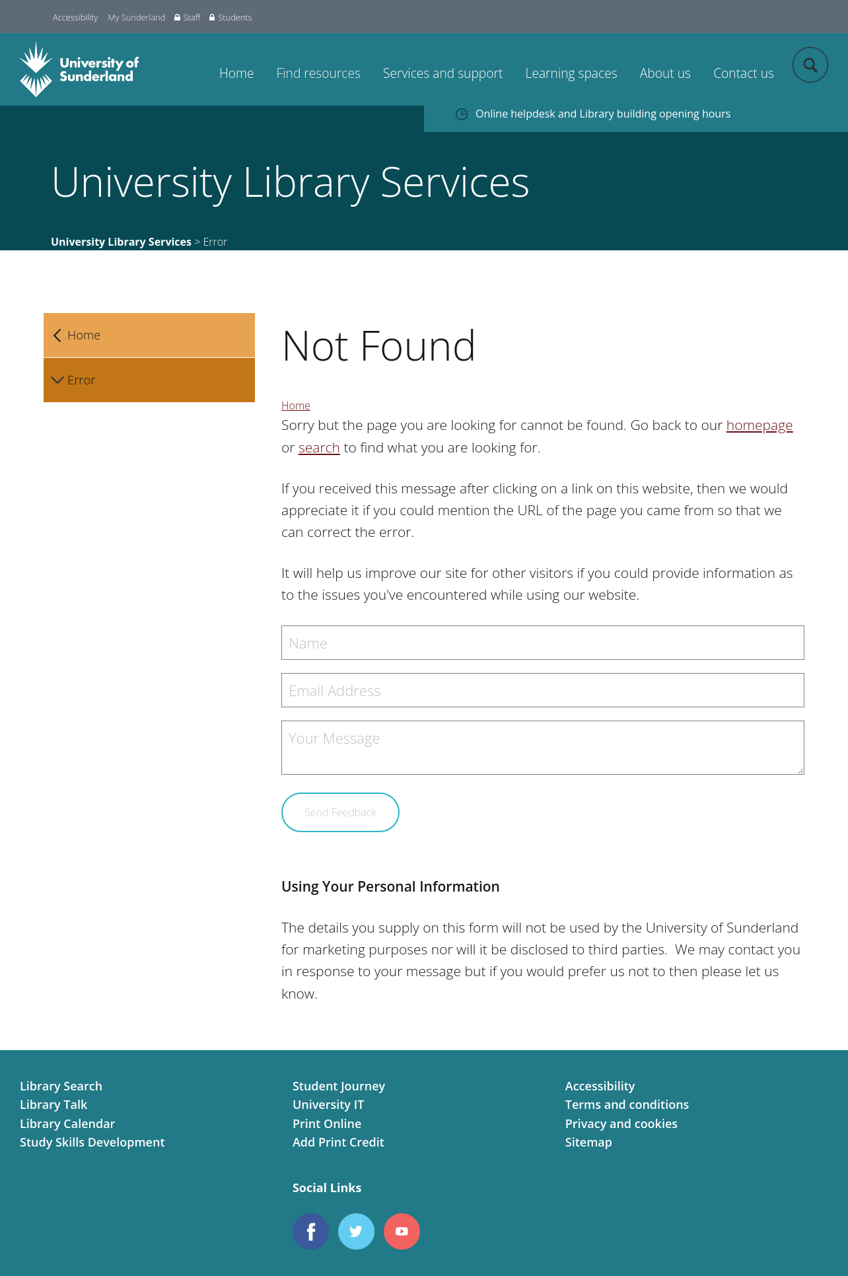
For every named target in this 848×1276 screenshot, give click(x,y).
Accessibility (75, 17)
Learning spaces (572, 73)
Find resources (319, 73)
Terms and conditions (627, 1104)
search (319, 447)
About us (665, 73)
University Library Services (121, 241)
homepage (759, 424)
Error (81, 379)
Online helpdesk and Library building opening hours (603, 113)
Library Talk (53, 1104)
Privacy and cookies (621, 1123)
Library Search (61, 1086)
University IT (328, 1104)
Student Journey (339, 1086)
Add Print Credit (338, 1142)
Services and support (443, 73)
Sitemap (588, 1142)
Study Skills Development (92, 1142)
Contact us (743, 73)
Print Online (327, 1123)
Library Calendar (67, 1123)
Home (236, 73)
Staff (187, 17)
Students (230, 17)
